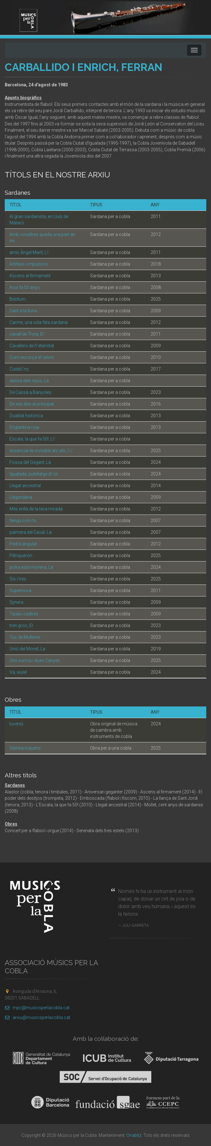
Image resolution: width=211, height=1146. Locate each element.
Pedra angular (23, 543)
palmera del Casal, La (30, 532)
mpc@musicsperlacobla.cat (37, 1007)
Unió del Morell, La (27, 648)
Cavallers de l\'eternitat (31, 345)
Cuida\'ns (19, 368)
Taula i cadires (23, 613)
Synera (16, 602)
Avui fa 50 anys (24, 287)
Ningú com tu (22, 520)
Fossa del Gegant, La (30, 462)
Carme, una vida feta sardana (38, 322)
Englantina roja (24, 427)
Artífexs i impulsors (28, 264)
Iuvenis (16, 723)
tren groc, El (21, 625)
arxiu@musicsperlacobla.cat (37, 1017)
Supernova (20, 590)
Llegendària (20, 497)
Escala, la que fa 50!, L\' (32, 438)
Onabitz (134, 1135)
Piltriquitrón (20, 555)
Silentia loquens (25, 748)
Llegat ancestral (25, 485)
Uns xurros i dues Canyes (34, 660)
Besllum (17, 299)
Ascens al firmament (30, 275)
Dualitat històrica (26, 415)
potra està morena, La (31, 567)
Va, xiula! (18, 672)
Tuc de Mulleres (24, 637)
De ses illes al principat (31, 403)
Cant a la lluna (23, 310)
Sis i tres (17, 578)
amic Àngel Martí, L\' (29, 252)
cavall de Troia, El (26, 334)
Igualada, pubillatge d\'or (33, 473)
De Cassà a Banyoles (30, 392)
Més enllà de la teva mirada (36, 508)
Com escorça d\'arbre (31, 357)
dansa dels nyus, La (29, 380)
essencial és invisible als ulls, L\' (41, 450)
